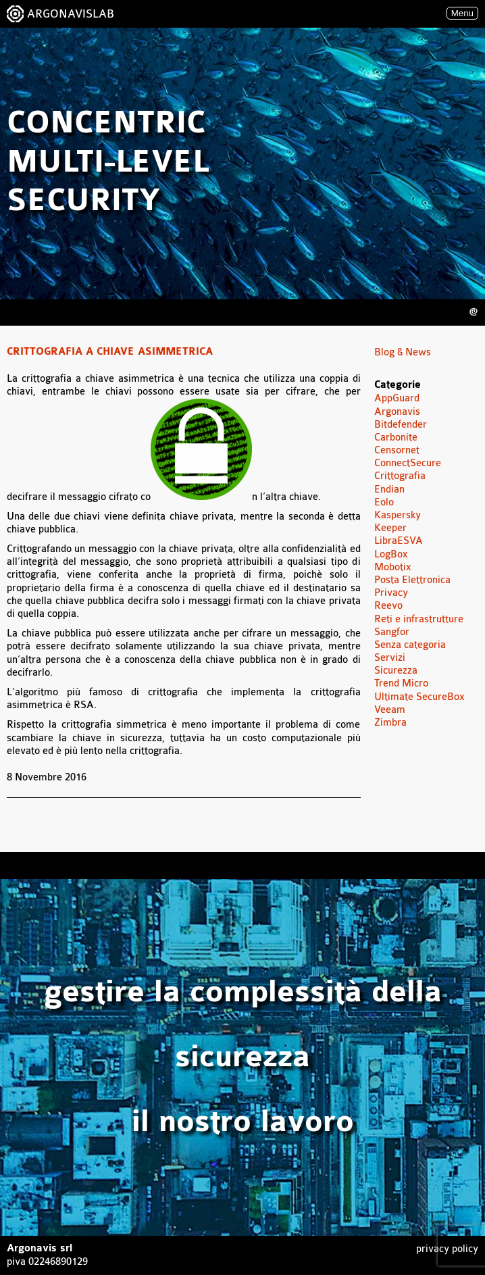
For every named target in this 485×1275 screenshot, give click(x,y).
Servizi (389, 658)
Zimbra (390, 722)
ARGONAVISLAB (70, 13)
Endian (389, 489)
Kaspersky (397, 515)
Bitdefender (400, 424)
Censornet (396, 450)
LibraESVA (398, 541)
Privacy (391, 593)
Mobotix (392, 567)
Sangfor (391, 632)
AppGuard (396, 398)
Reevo (388, 605)
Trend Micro (401, 683)
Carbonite (395, 437)
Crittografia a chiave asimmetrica (110, 352)
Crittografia (400, 476)
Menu (462, 13)
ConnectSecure (407, 463)
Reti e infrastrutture (418, 619)
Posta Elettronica (412, 580)
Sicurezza (395, 670)
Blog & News (402, 352)
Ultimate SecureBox (419, 697)
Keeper (390, 528)
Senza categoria (410, 645)
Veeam (389, 710)
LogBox (391, 554)
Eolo (384, 502)
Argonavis (397, 412)
